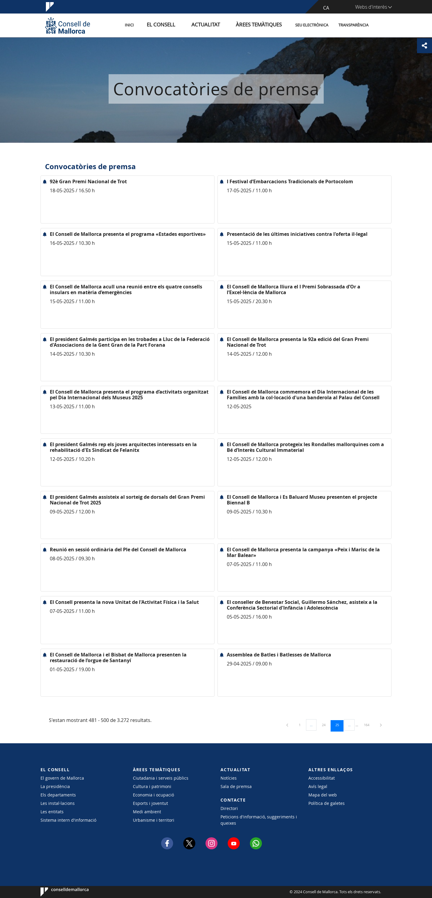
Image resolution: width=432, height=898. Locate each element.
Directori (229, 808)
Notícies (228, 778)
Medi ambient (147, 811)
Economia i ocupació (153, 795)
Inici (156, 25)
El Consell (182, 25)
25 (339, 724)
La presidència (55, 786)
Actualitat (219, 25)
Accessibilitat (321, 778)
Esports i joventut (150, 803)
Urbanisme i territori (153, 820)
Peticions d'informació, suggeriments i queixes (258, 820)
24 (326, 724)
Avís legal (317, 786)
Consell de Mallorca (58, 892)
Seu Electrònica (311, 25)
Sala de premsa (236, 786)
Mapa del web (322, 795)
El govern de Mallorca (62, 778)
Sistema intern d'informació (68, 820)
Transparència (353, 25)
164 (369, 724)
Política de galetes (326, 803)
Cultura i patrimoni (152, 786)
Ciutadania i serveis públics (160, 778)
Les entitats (52, 811)
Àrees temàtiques (262, 25)
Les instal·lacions (57, 803)
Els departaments (58, 795)
